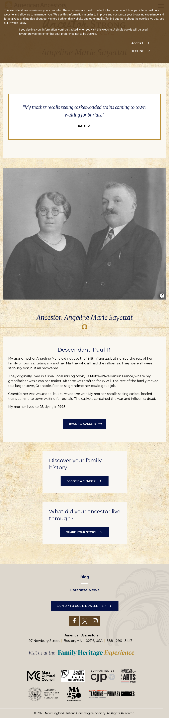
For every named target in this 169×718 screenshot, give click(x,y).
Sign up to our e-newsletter (81, 606)
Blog (84, 577)
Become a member (81, 481)
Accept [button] (137, 43)
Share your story (81, 532)
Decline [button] (137, 51)
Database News (84, 590)
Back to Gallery (82, 423)
